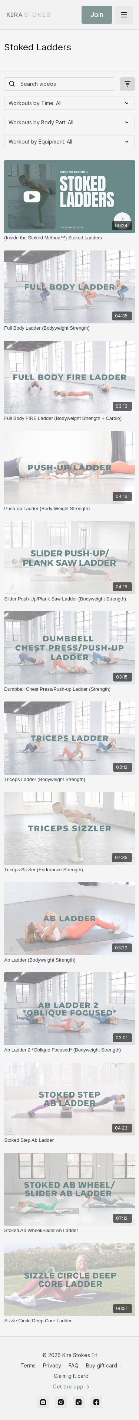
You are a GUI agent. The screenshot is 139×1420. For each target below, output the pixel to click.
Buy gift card (101, 1365)
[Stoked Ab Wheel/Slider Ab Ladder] (69, 1230)
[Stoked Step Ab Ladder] (69, 1140)
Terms (28, 1365)
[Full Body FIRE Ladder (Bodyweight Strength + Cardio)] (69, 418)
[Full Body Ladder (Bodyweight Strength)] (69, 328)
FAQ (74, 1365)
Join (96, 14)
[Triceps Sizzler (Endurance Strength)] (69, 870)
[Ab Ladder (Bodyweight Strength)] (69, 960)
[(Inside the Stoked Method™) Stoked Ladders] (69, 238)
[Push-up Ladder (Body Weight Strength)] (69, 508)
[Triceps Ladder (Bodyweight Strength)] (69, 779)
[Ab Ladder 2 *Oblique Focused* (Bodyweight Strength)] (69, 1050)
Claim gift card (71, 1376)
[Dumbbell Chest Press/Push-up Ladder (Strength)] (69, 689)
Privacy (52, 1365)
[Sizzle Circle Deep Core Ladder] (69, 1321)
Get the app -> (71, 1386)
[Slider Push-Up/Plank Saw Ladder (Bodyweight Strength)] (69, 599)
